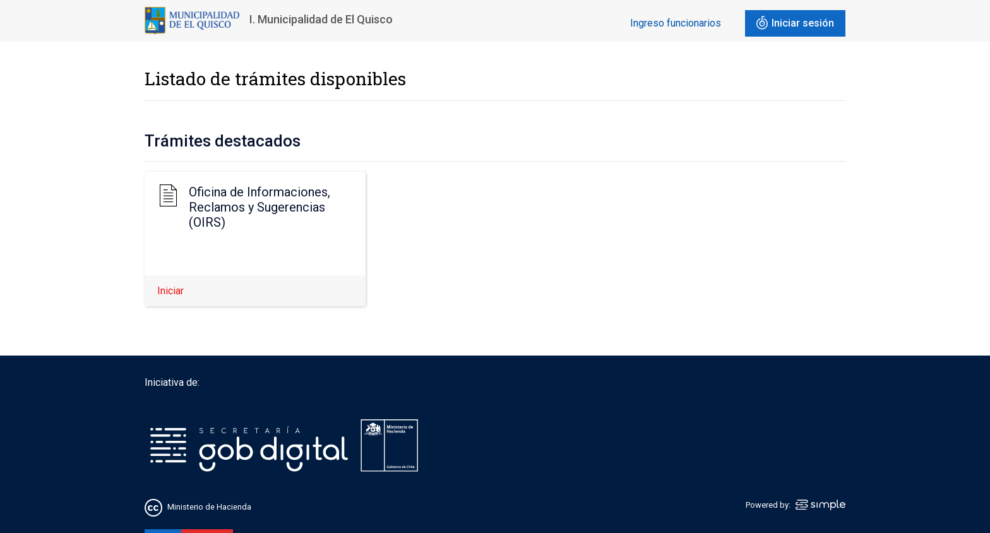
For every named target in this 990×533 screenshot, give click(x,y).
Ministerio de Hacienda (209, 507)
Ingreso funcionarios (675, 23)
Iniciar (170, 291)
